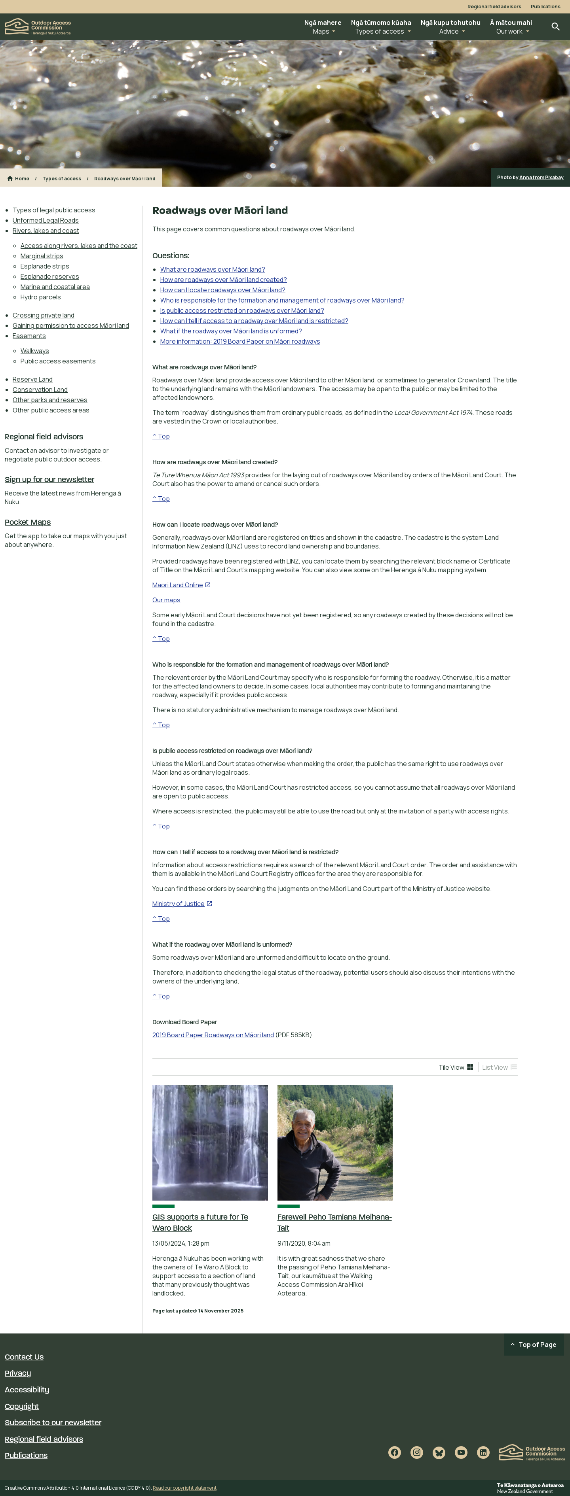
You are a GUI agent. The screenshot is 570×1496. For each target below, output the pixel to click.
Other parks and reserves (50, 399)
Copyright (22, 1407)
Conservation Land (40, 389)
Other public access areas (51, 410)
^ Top (161, 436)
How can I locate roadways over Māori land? (222, 290)
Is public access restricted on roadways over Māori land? (242, 310)
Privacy (18, 1374)
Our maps (166, 600)
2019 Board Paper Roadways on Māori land (213, 1035)
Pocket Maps (28, 523)
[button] (323, 26)
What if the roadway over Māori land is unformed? (231, 331)
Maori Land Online (181, 585)
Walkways (35, 350)
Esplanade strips (45, 266)
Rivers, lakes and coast (46, 230)
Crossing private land (43, 315)
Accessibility (27, 1390)
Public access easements (58, 361)
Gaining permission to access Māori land (71, 325)
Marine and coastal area (55, 286)
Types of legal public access (54, 210)
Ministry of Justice (182, 903)
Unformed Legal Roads (46, 220)
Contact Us (24, 1358)
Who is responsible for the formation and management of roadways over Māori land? (282, 300)
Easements (29, 335)
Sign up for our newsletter (49, 480)
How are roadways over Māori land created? (223, 279)
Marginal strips (42, 256)
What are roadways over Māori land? (212, 269)
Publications (545, 7)
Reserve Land (33, 379)
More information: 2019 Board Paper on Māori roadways (240, 341)
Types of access (61, 178)
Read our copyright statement (185, 1488)
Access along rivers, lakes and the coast (79, 245)
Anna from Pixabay (541, 177)
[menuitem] (75, 210)
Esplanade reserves (50, 276)
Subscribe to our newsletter (53, 1423)
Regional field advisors (494, 7)
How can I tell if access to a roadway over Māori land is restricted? (254, 320)
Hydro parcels (41, 297)
